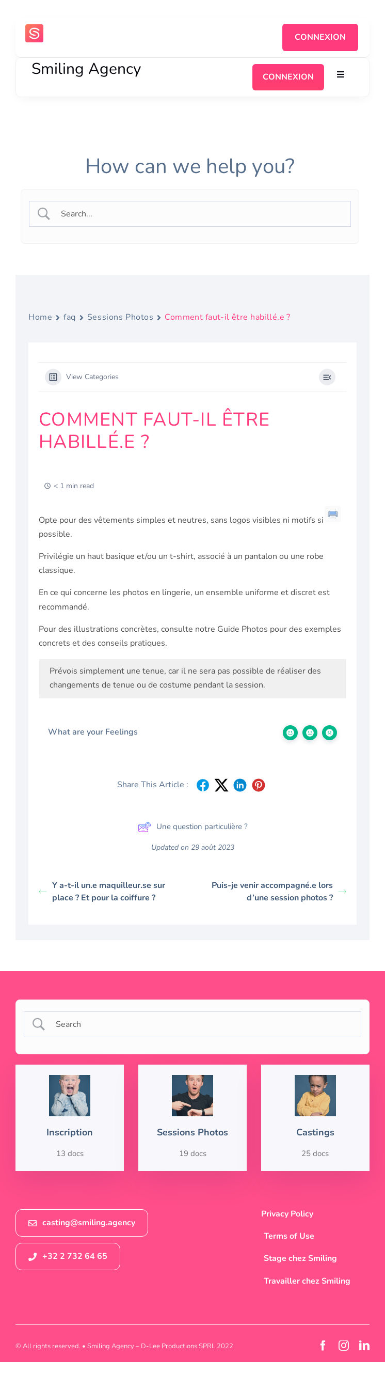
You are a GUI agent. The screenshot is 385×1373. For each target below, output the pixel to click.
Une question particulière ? (193, 827)
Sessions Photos (120, 317)
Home (40, 317)
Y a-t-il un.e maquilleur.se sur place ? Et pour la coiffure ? (102, 891)
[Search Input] (199, 214)
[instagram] (344, 1345)
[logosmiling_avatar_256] (34, 28)
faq (69, 317)
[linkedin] (364, 1345)
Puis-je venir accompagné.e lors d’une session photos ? (279, 891)
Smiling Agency (86, 69)
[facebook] (323, 1345)
